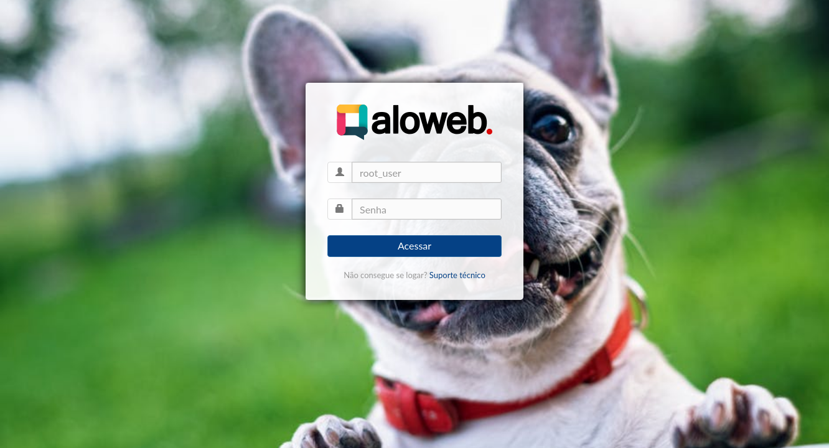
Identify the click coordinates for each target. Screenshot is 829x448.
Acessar (414, 245)
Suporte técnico (457, 275)
